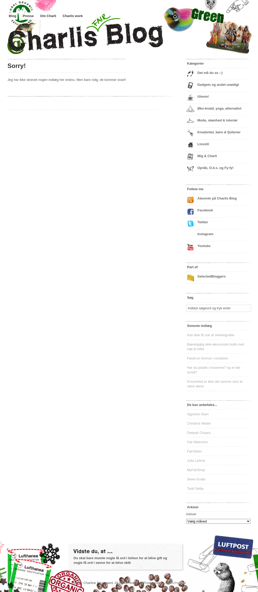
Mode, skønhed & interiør (217, 120)
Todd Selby (195, 488)
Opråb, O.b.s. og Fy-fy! (215, 168)
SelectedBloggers (211, 276)
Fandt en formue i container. (208, 358)
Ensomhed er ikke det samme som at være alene (215, 384)
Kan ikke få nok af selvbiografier (211, 335)
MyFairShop (196, 470)
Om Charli (48, 16)
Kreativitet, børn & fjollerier (219, 132)
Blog (12, 16)
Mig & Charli (207, 156)
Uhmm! (203, 96)
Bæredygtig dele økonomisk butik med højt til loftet (215, 346)
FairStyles (194, 451)
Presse (28, 16)
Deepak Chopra (199, 433)
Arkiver (191, 514)
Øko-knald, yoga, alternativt (219, 108)
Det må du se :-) (210, 73)
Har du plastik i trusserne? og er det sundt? (213, 370)
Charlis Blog (97, 38)
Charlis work (73, 16)
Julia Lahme (196, 461)
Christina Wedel (199, 423)
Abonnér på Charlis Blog (217, 198)
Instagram (205, 234)
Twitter (202, 222)
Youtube (204, 246)
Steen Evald (196, 479)
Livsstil (203, 144)
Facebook (205, 210)
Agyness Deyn (198, 414)
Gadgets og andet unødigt (218, 85)
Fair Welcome (197, 442)
